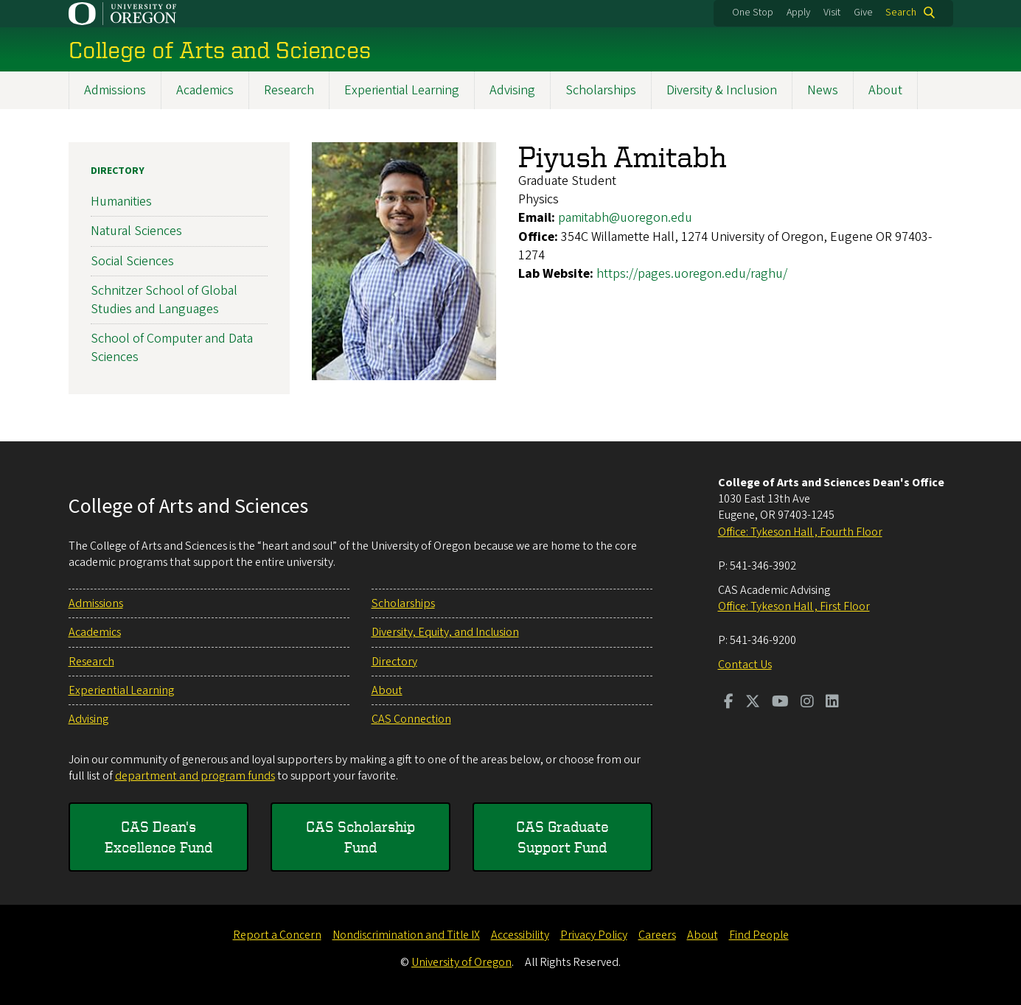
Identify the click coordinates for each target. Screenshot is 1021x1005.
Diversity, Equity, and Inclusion (445, 632)
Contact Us (745, 664)
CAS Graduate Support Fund (562, 836)
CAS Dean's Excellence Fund (158, 836)
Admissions (115, 90)
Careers (657, 935)
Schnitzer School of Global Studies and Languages (164, 299)
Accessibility (520, 935)
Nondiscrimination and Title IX (406, 935)
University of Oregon (461, 962)
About (885, 90)
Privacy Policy (593, 935)
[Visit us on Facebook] (728, 703)
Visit (831, 12)
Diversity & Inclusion (721, 90)
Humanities (121, 201)
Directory (117, 171)
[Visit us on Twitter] (752, 703)
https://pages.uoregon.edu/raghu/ (691, 274)
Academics (205, 90)
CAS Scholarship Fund (360, 836)
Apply (798, 12)
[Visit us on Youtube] (780, 703)
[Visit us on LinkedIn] (832, 703)
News (822, 90)
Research (289, 90)
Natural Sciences (136, 232)
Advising (512, 90)
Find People (759, 935)
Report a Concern (277, 935)
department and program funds (195, 776)
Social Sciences (132, 261)
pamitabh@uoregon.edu (625, 218)
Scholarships (600, 90)
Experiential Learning (401, 90)
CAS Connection (411, 719)
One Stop (752, 12)
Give (863, 12)
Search (900, 12)
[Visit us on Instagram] (807, 703)
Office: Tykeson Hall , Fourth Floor (800, 532)
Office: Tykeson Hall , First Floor (794, 606)
